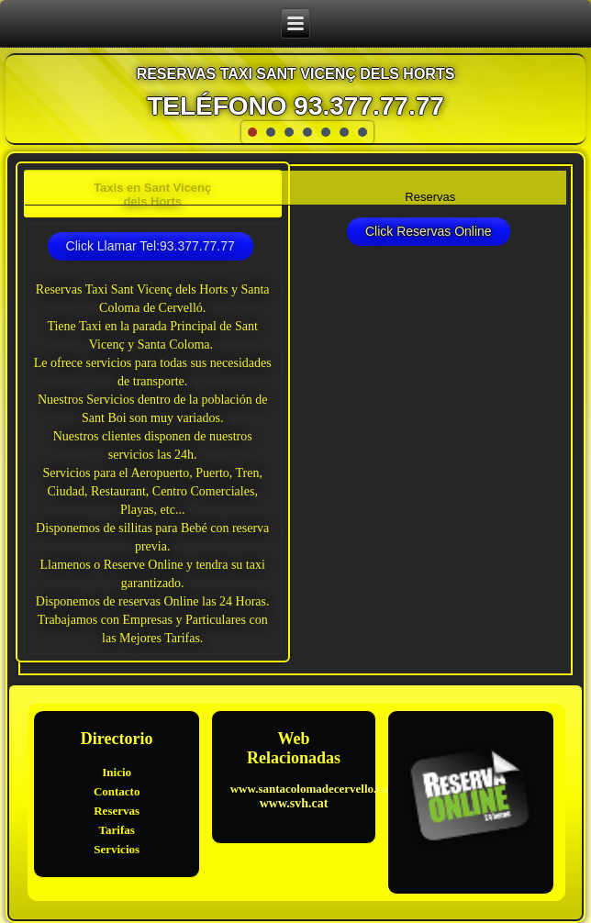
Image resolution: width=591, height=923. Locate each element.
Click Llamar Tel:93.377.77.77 (150, 246)
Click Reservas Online (428, 231)
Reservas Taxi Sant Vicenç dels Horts (296, 74)
